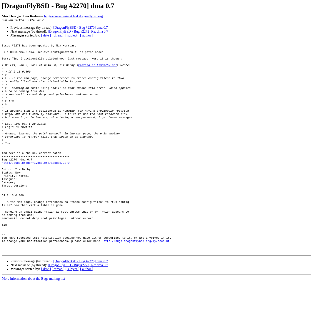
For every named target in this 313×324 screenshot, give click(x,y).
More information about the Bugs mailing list (33, 320)
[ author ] (86, 35)
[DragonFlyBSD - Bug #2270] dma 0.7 (80, 27)
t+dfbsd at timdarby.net (97, 69)
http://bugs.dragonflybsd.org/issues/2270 (36, 187)
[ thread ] (58, 35)
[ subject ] (72, 35)
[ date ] (46, 35)
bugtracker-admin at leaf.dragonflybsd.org (73, 16)
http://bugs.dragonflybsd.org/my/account (136, 281)
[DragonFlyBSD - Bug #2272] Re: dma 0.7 (78, 31)
